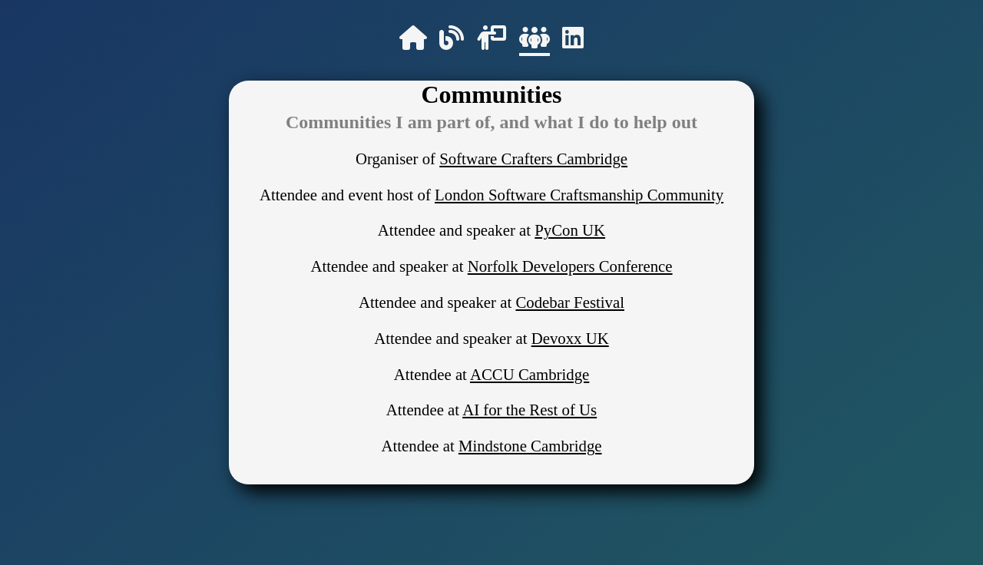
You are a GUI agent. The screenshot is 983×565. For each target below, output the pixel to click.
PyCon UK (570, 230)
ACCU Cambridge (529, 374)
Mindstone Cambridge (530, 445)
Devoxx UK (570, 338)
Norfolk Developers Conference (570, 266)
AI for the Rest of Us (529, 409)
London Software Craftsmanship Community (579, 194)
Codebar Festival (569, 302)
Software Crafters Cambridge (533, 158)
